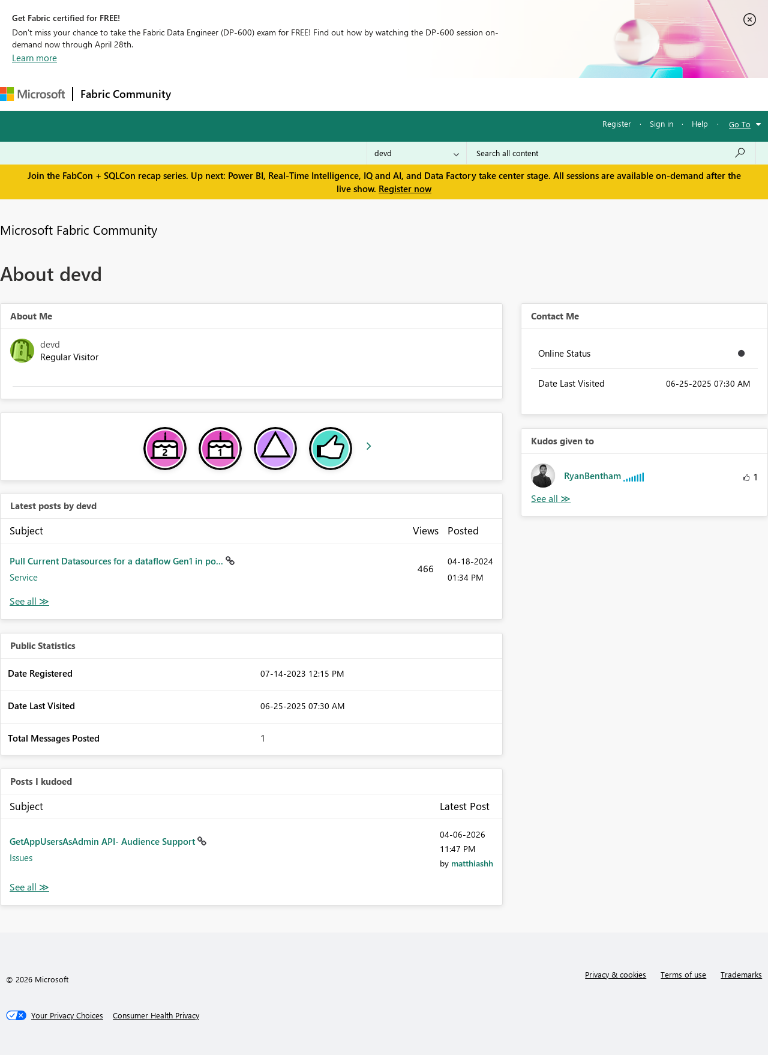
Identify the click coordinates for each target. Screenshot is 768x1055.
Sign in (661, 123)
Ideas (300, 94)
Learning (454, 94)
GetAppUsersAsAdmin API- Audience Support (103, 841)
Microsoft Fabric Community (78, 229)
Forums (198, 94)
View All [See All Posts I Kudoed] (29, 887)
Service (24, 577)
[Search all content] (611, 153)
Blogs (407, 94)
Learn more (34, 58)
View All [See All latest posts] (29, 601)
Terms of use (683, 974)
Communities (353, 94)
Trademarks (741, 974)
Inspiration (251, 94)
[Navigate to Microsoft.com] (32, 94)
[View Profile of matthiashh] (472, 863)
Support (504, 94)
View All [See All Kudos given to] (551, 499)
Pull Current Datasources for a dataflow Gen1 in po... (118, 561)
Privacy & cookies (615, 974)
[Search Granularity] (416, 153)
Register (616, 123)
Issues (21, 857)
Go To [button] (740, 124)
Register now (405, 189)
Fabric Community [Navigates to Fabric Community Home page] (125, 93)
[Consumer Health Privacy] (156, 1015)
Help (700, 123)
